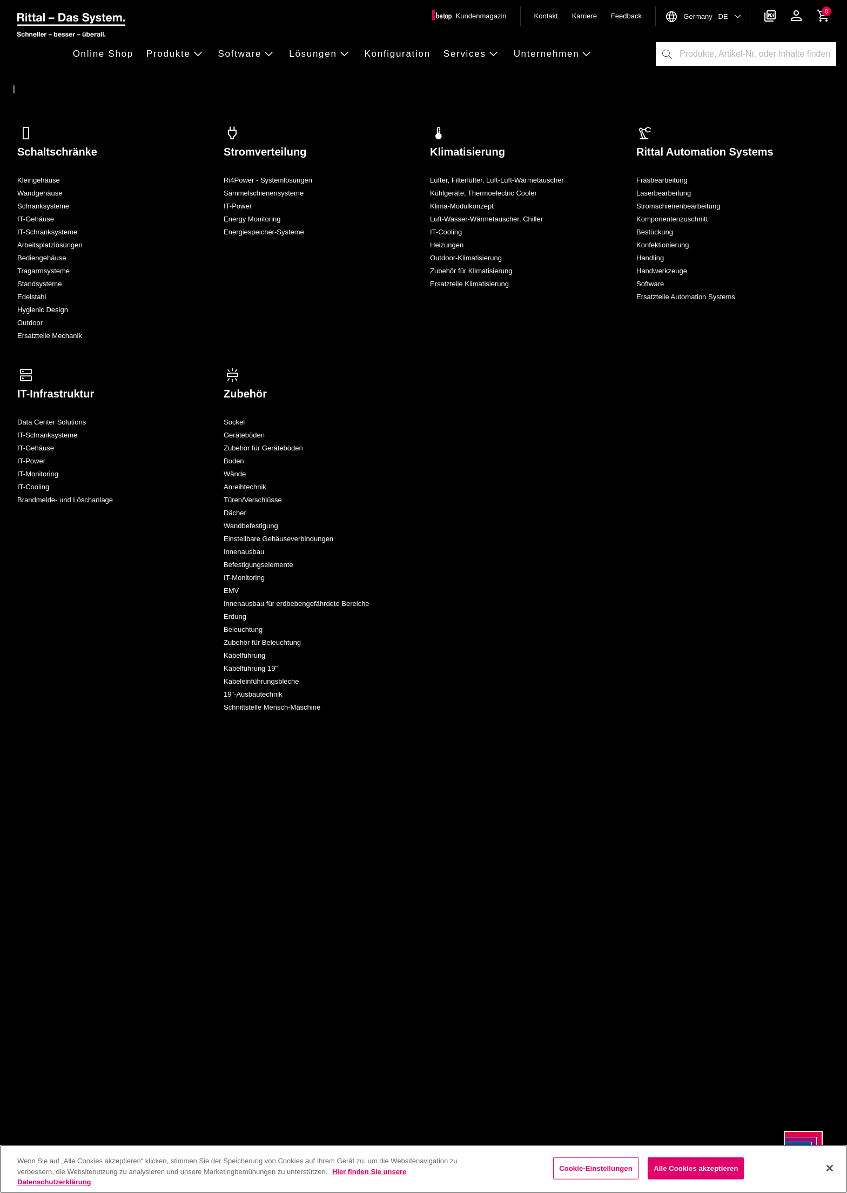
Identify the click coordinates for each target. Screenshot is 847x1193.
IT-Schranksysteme (47, 232)
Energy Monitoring (252, 219)
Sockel (234, 422)
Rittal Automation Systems (705, 152)
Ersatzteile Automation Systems (685, 297)
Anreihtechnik (245, 487)
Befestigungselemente (258, 565)
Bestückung (654, 232)
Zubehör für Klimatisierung (471, 271)
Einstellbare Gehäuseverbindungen (278, 539)
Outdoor (30, 323)
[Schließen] (830, 1168)
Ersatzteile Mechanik (49, 336)
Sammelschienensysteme (264, 193)
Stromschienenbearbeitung (678, 206)
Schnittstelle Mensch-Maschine (272, 707)
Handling (650, 258)
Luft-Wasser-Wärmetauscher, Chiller (486, 219)
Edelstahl (31, 297)
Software (650, 284)
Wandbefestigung (251, 526)
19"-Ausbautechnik (253, 694)
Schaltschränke (57, 152)
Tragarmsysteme (43, 271)
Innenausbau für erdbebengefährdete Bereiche (296, 603)
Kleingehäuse (38, 180)
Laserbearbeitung (663, 193)
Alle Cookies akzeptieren (696, 1168)
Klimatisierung (467, 152)
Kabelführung (244, 655)
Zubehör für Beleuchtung (262, 642)
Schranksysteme (43, 206)
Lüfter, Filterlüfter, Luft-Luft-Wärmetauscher (497, 180)
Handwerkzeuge (661, 271)
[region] (423, 1169)
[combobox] (757, 54)
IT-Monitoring (37, 474)
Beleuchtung (243, 629)
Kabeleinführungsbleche (261, 681)
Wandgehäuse (39, 193)
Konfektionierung (662, 245)
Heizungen (446, 245)
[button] (106, 54)
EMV (231, 591)
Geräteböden (244, 435)
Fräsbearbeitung (662, 180)
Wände (235, 474)
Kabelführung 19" (251, 668)
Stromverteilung (265, 152)
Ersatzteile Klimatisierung (469, 284)
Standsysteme (39, 284)
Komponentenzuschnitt (672, 219)
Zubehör (245, 394)
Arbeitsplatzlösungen (50, 245)
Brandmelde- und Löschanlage (65, 500)
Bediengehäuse (41, 258)
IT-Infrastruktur (55, 394)
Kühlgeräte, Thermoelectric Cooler (483, 193)
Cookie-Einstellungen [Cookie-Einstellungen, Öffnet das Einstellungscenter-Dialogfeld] (596, 1168)
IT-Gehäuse (35, 219)
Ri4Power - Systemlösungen (268, 180)
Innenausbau (244, 552)
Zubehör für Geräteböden (263, 448)
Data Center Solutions (51, 422)
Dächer (235, 513)
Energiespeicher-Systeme (264, 232)
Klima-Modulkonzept (462, 206)
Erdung (235, 616)
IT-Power (238, 206)
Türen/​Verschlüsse (253, 500)
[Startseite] (33, 89)
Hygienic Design (42, 310)
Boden (234, 461)
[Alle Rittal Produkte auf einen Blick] (106, 89)
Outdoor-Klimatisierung (466, 258)
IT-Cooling (446, 232)
